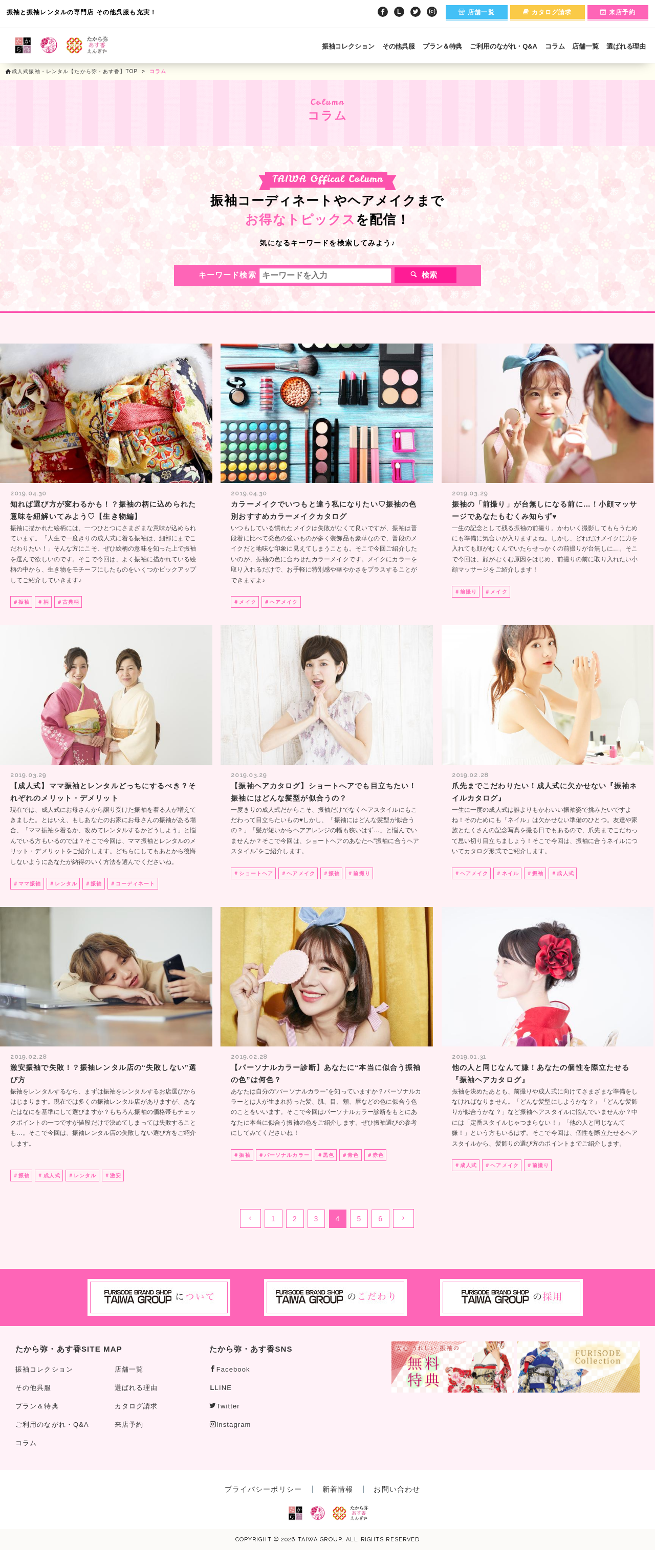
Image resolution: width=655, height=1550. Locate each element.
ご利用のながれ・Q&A (503, 46)
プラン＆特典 (442, 46)
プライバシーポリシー (263, 1489)
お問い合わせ (397, 1489)
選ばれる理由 (626, 46)
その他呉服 (398, 46)
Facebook (229, 1369)
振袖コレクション (348, 46)
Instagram (230, 1424)
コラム (555, 46)
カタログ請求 (547, 12)
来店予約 (618, 12)
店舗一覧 (476, 12)
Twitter (224, 1406)
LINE (221, 1388)
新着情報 (337, 1489)
